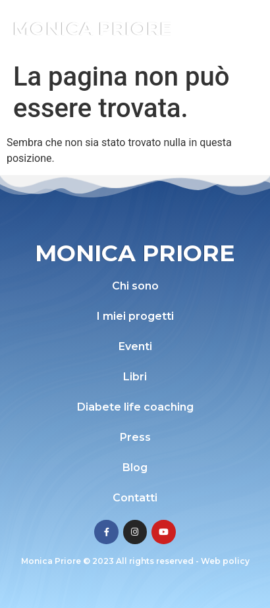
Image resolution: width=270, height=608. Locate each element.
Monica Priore (92, 28)
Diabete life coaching (135, 407)
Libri (135, 376)
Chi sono (135, 286)
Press (135, 437)
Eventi (135, 346)
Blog (135, 467)
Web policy (225, 561)
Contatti (135, 498)
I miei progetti (135, 316)
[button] (242, 28)
